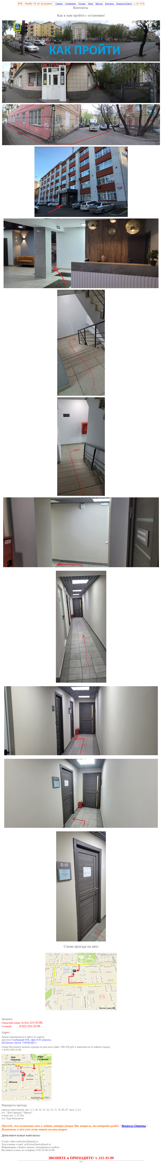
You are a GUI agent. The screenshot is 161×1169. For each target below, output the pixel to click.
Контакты (109, 4)
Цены (90, 4)
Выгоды (99, 4)
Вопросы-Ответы (124, 4)
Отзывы (81, 4)
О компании (70, 4)
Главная (59, 4)
